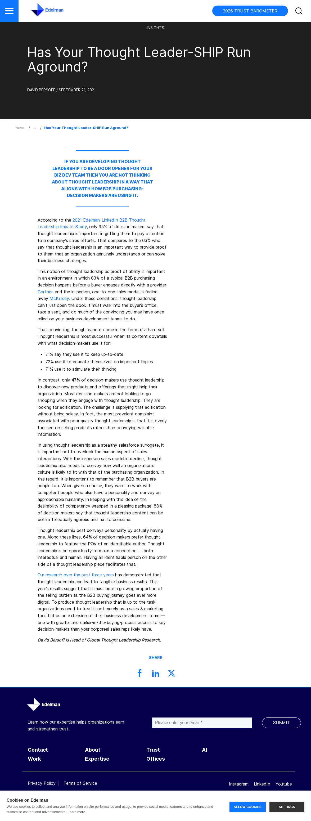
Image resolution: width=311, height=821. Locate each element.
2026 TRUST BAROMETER (250, 11)
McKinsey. (59, 298)
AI (204, 750)
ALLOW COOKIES (248, 806)
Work (34, 759)
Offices (155, 759)
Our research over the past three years (76, 574)
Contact (38, 750)
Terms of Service (80, 783)
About (92, 750)
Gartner (45, 291)
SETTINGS (287, 806)
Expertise (97, 759)
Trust (153, 750)
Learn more (76, 812)
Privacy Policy (42, 783)
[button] (9, 11)
